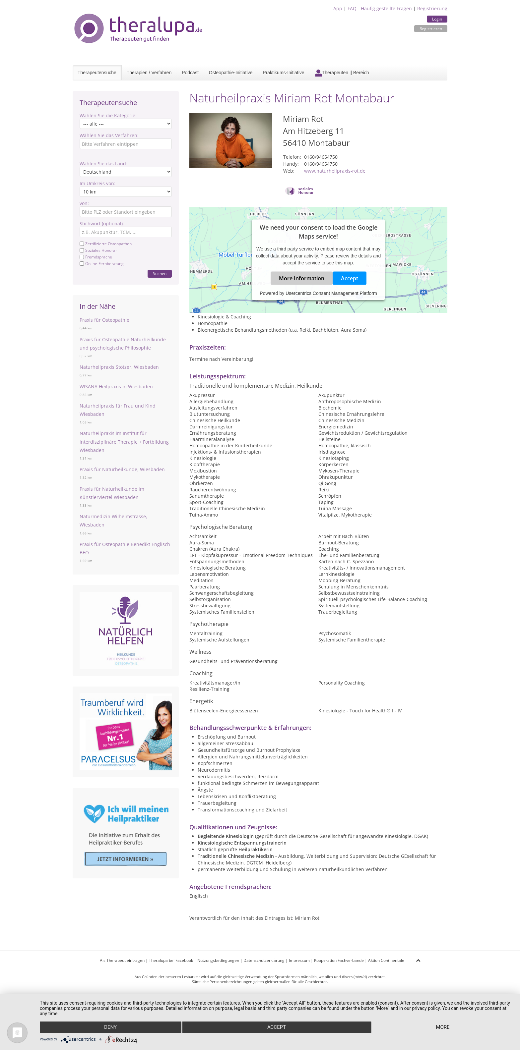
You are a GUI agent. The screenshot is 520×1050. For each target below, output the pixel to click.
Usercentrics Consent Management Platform (331, 293)
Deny (110, 1027)
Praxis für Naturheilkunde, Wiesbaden (122, 469)
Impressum (299, 960)
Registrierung (432, 8)
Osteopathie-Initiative (231, 72)
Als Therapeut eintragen (122, 960)
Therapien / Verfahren (149, 72)
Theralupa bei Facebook (171, 960)
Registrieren (431, 28)
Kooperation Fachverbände (339, 960)
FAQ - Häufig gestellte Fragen (380, 8)
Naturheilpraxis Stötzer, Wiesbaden (119, 367)
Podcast (190, 72)
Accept (349, 278)
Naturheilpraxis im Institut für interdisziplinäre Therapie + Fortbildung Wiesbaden (124, 441)
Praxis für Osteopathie (104, 320)
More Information (301, 278)
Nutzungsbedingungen (218, 960)
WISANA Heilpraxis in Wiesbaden (116, 386)
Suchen (159, 273)
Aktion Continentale (386, 960)
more (442, 1027)
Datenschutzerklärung (264, 960)
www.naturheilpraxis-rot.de (334, 171)
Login (437, 19)
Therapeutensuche (97, 72)
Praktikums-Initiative (283, 72)
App (337, 8)
